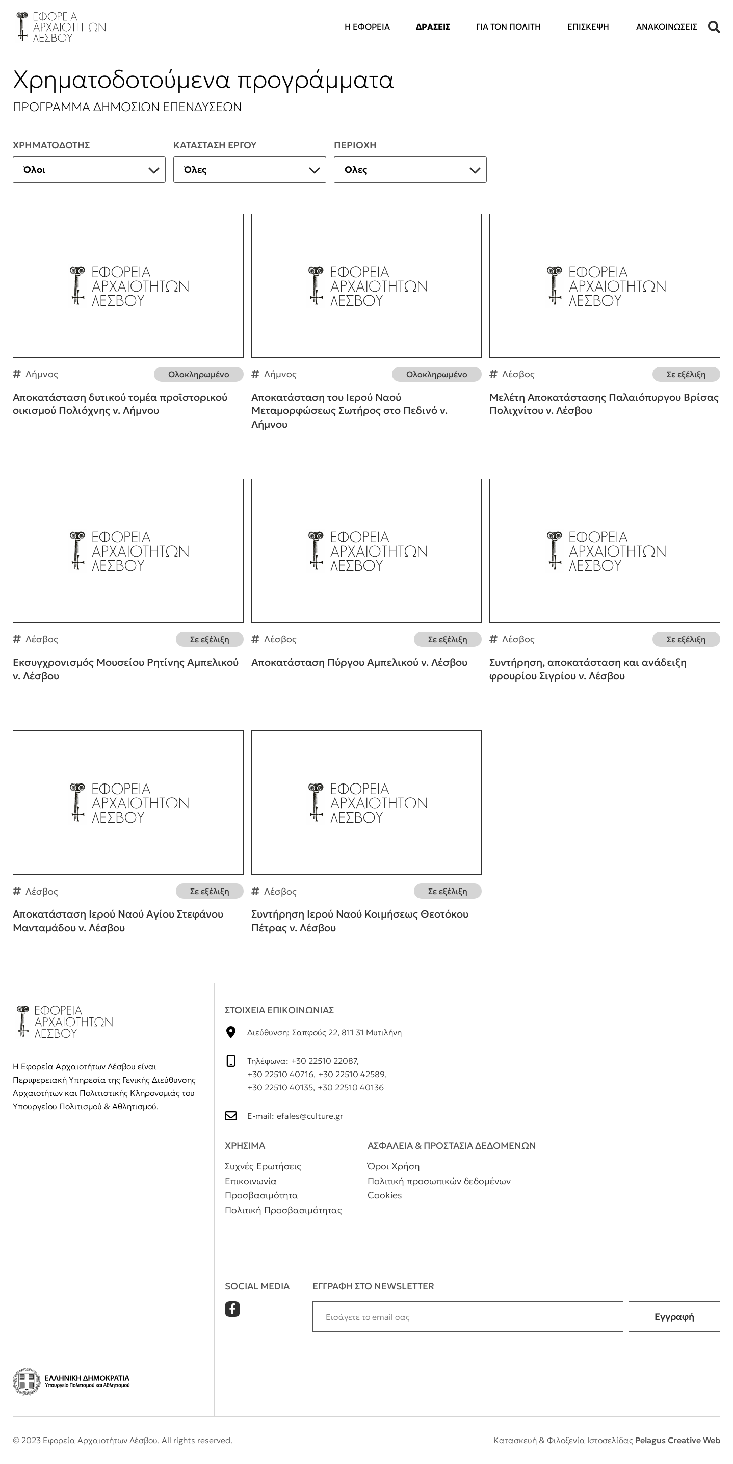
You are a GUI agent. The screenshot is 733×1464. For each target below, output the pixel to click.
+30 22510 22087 (324, 1061)
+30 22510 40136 (351, 1087)
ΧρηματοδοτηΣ (51, 145)
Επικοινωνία (251, 1181)
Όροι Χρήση (394, 1166)
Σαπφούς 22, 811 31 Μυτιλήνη (347, 1032)
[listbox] (89, 169)
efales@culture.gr (310, 1116)
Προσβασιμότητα (261, 1195)
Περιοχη (355, 145)
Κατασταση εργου (214, 145)
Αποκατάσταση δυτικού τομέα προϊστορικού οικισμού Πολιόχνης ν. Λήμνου (128, 324)
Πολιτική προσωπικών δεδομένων (439, 1181)
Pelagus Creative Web (677, 1440)
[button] (714, 27)
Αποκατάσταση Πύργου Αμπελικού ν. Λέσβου (366, 583)
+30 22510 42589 (351, 1074)
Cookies (385, 1195)
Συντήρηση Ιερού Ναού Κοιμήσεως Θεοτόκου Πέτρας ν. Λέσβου (366, 841)
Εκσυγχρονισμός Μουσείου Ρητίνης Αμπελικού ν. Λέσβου (128, 589)
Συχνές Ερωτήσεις (263, 1166)
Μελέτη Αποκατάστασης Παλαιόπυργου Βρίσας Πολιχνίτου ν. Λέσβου (604, 324)
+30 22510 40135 (280, 1087)
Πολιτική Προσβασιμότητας (283, 1210)
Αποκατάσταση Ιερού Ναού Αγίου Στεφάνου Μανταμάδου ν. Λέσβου (128, 841)
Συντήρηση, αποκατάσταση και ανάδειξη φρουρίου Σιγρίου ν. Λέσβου (604, 589)
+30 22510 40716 (280, 1074)
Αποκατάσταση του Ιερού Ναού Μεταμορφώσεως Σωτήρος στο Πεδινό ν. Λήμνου (366, 331)
